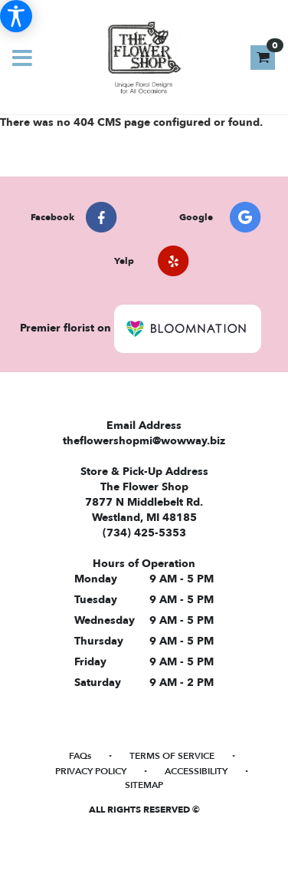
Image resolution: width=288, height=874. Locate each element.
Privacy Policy (90, 771)
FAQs (80, 756)
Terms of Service (171, 756)
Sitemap (144, 785)
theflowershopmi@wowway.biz (144, 441)
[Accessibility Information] (16, 16)
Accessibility (196, 771)
